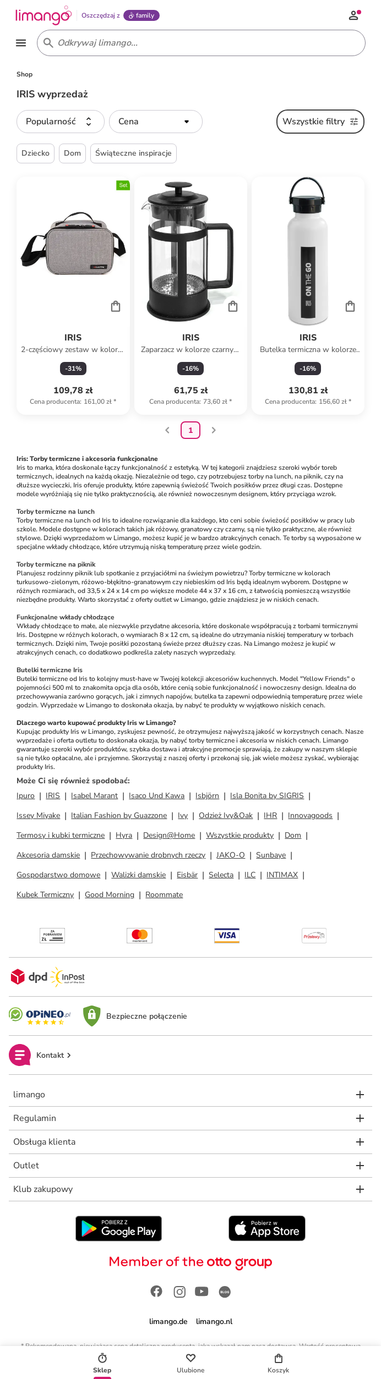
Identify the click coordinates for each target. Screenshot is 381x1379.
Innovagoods (310, 817)
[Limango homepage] (45, 15)
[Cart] (116, 307)
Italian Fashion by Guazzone (119, 817)
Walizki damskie (138, 876)
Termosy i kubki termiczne (61, 837)
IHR (270, 817)
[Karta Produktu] (73, 297)
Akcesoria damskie (48, 856)
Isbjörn (207, 797)
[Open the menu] (22, 44)
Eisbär (187, 876)
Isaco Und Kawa (156, 797)
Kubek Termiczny (45, 896)
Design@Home (169, 837)
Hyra (124, 837)
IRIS (53, 797)
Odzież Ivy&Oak (226, 817)
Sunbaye (271, 856)
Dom (293, 837)
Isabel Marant (94, 797)
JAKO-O (230, 856)
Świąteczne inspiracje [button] (133, 155)
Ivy (183, 817)
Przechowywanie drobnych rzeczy (148, 856)
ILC (249, 876)
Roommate (164, 896)
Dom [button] (72, 155)
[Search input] (199, 44)
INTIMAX (282, 876)
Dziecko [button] (35, 155)
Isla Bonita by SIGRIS (267, 797)
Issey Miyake (38, 817)
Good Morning (109, 896)
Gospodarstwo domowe (58, 876)
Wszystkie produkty (240, 837)
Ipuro (26, 797)
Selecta (221, 876)
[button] (61, 123)
